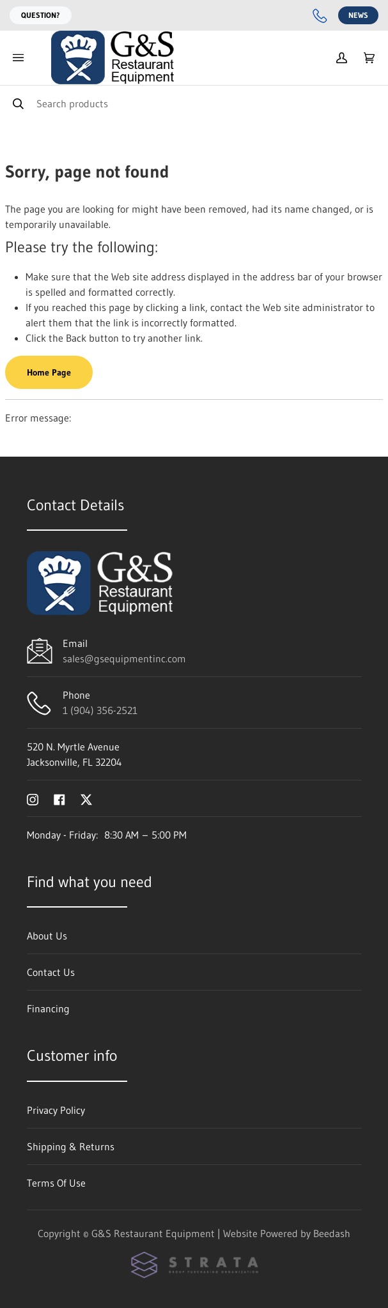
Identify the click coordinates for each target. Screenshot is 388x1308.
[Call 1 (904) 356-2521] (320, 15)
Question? (40, 15)
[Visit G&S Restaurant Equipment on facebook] (59, 798)
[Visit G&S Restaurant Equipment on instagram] (32, 798)
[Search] (194, 103)
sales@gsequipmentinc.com (124, 658)
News (358, 15)
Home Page (49, 372)
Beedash (331, 1233)
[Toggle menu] (18, 57)
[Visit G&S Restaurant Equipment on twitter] (86, 798)
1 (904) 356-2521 (100, 710)
